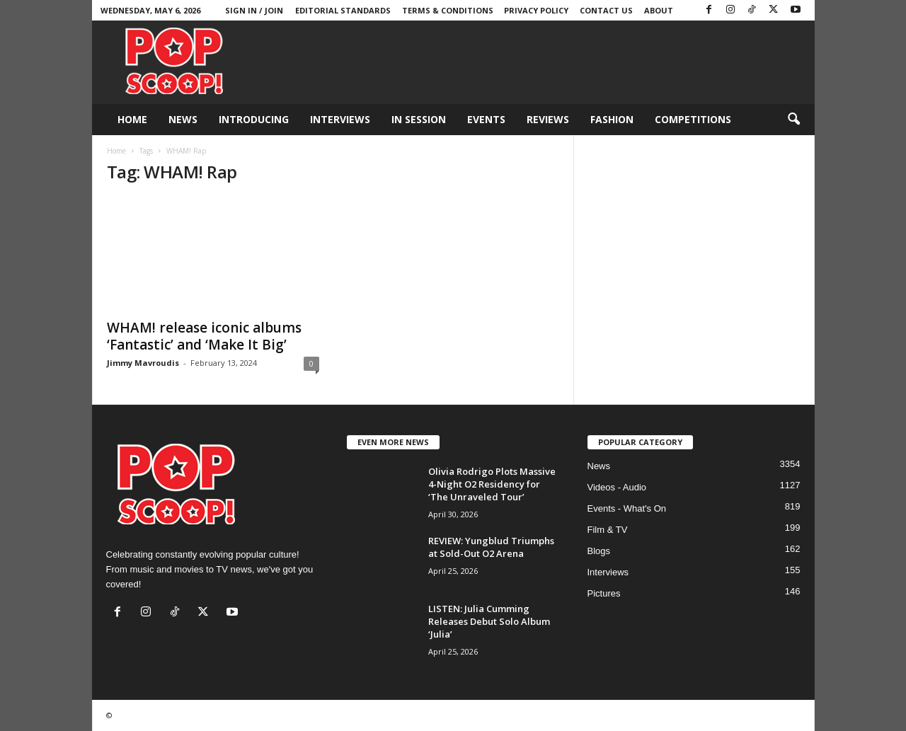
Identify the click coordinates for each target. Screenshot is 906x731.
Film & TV (607, 529)
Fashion (611, 119)
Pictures (604, 593)
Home (132, 119)
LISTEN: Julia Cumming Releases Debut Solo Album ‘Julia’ (489, 621)
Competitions (693, 119)
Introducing (254, 119)
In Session (418, 119)
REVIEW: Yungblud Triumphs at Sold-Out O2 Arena (491, 547)
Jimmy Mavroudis (143, 362)
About (658, 10)
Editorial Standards (343, 10)
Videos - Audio (617, 487)
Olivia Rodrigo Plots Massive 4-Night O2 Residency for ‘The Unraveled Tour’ (492, 484)
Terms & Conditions (447, 10)
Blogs (599, 551)
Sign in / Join (254, 10)
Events (486, 119)
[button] (793, 119)
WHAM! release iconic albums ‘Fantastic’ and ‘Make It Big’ (204, 336)
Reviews (548, 119)
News (182, 119)
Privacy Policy (536, 10)
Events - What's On (627, 508)
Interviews (340, 119)
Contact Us (606, 10)
